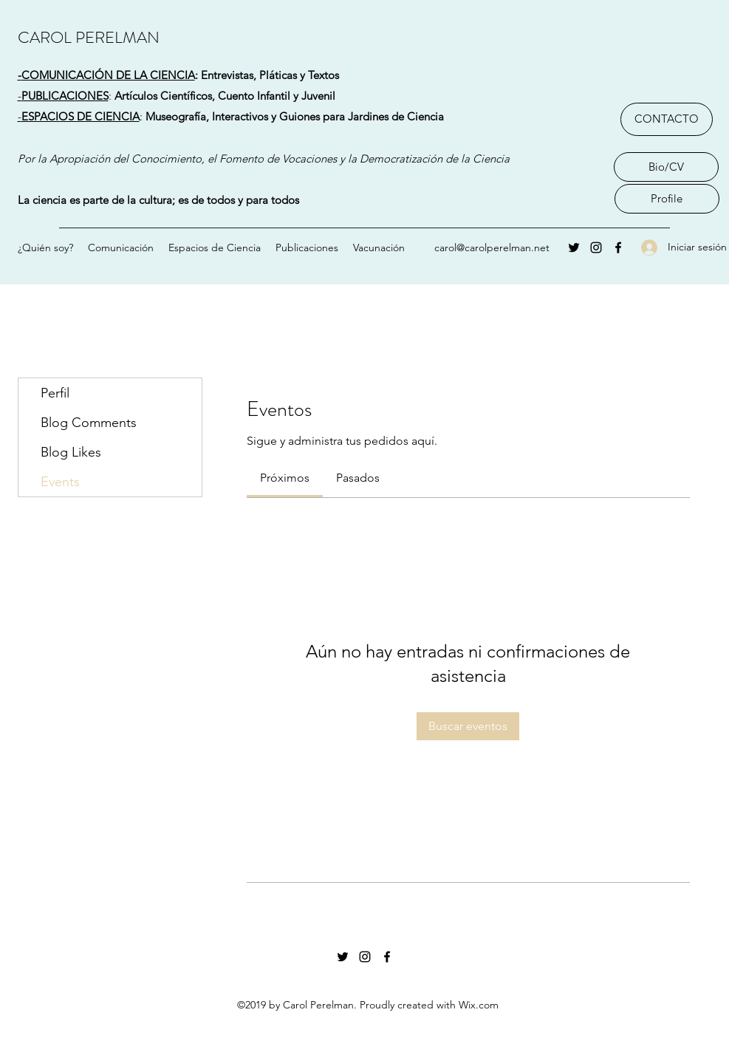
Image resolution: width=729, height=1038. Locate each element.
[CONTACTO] (666, 119)
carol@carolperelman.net (492, 247)
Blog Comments (89, 422)
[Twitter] (574, 247)
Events (60, 482)
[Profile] (667, 199)
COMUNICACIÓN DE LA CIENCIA (108, 75)
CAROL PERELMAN (89, 37)
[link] (284, 478)
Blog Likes (71, 452)
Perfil (55, 393)
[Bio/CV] (666, 167)
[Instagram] (596, 247)
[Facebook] (618, 247)
